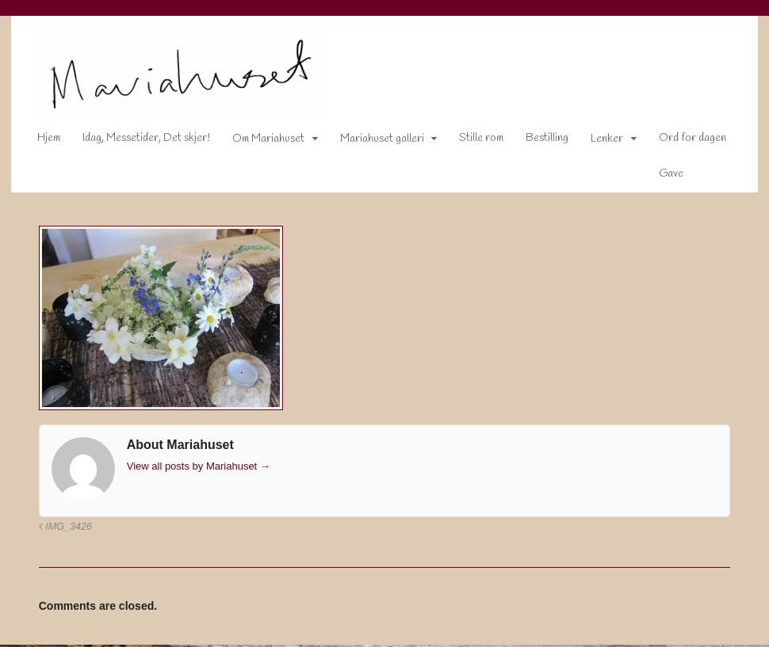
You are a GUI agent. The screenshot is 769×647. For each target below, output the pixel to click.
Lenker (596, 142)
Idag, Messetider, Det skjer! (135, 141)
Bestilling (536, 141)
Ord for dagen (681, 141)
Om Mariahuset (257, 142)
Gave (660, 177)
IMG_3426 (54, 529)
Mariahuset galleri (371, 142)
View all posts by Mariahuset (187, 468)
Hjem (37, 141)
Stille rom (470, 141)
